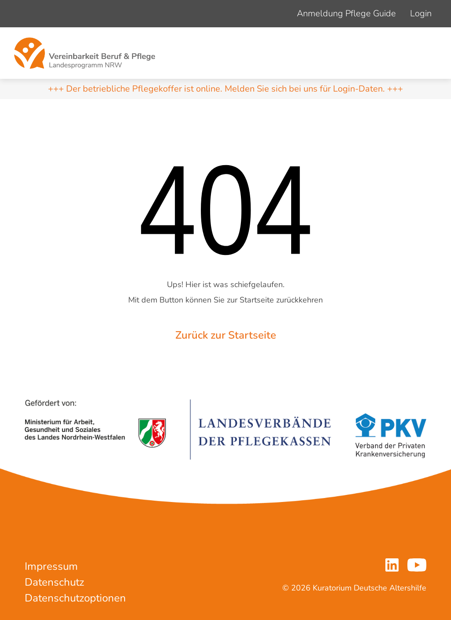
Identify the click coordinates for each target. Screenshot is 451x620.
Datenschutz (54, 582)
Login (421, 13)
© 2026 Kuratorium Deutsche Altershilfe (354, 588)
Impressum (51, 566)
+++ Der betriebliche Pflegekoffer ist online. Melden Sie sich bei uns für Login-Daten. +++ (225, 89)
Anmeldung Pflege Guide (346, 13)
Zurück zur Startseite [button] (225, 335)
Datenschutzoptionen (75, 598)
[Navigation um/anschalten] (427, 53)
